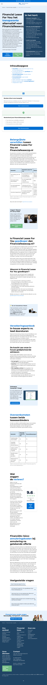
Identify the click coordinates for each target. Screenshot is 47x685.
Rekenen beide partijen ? (23, 81)
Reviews (30, 637)
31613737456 (27, 1)
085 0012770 (18, 657)
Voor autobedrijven (32, 638)
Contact (30, 631)
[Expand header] (2, 4)
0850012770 (20, 1)
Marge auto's (5, 641)
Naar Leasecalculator (23, 105)
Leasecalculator (15, 403)
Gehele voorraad (6, 632)
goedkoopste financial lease (17, 295)
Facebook (40, 674)
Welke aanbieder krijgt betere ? (22, 79)
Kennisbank (31, 635)
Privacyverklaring (8, 674)
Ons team (30, 630)
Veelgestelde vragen (17, 82)
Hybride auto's (5, 640)
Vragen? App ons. (18, 55)
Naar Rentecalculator (23, 128)
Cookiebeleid (22, 674)
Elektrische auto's (6, 639)
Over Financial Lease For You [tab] (18, 584)
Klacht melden (16, 674)
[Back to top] (23, 680)
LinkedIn (34, 674)
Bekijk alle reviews (31, 506)
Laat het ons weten (27, 201)
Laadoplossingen (6, 659)
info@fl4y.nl (18, 659)
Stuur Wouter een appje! (16, 226)
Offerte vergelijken (7, 55)
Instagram (5, 675)
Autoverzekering (6, 658)
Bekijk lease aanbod (16, 619)
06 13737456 (22, 660)
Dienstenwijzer (28, 674)
